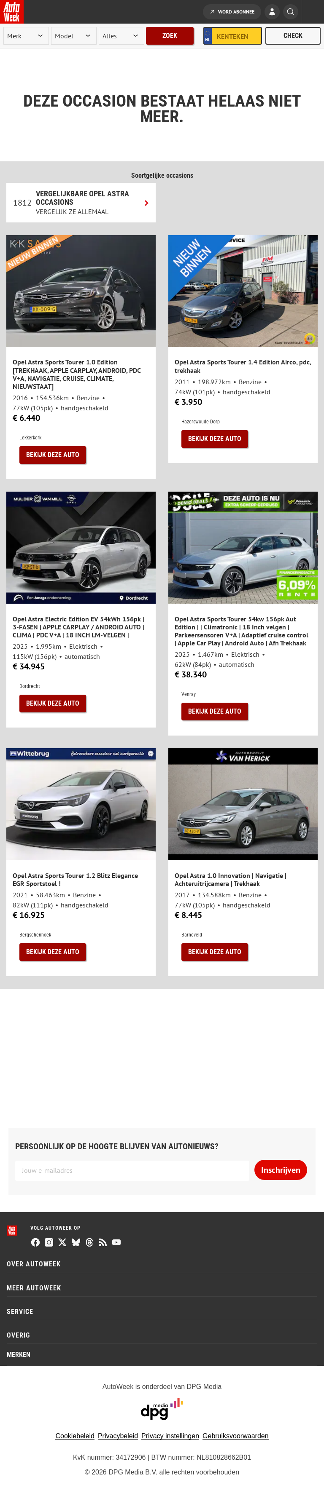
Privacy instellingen (170, 1435)
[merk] (26, 36)
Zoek (169, 36)
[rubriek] (121, 36)
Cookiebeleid (74, 1435)
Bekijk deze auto (52, 455)
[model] (74, 36)
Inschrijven (280, 1169)
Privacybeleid (118, 1435)
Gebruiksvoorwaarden (235, 1435)
